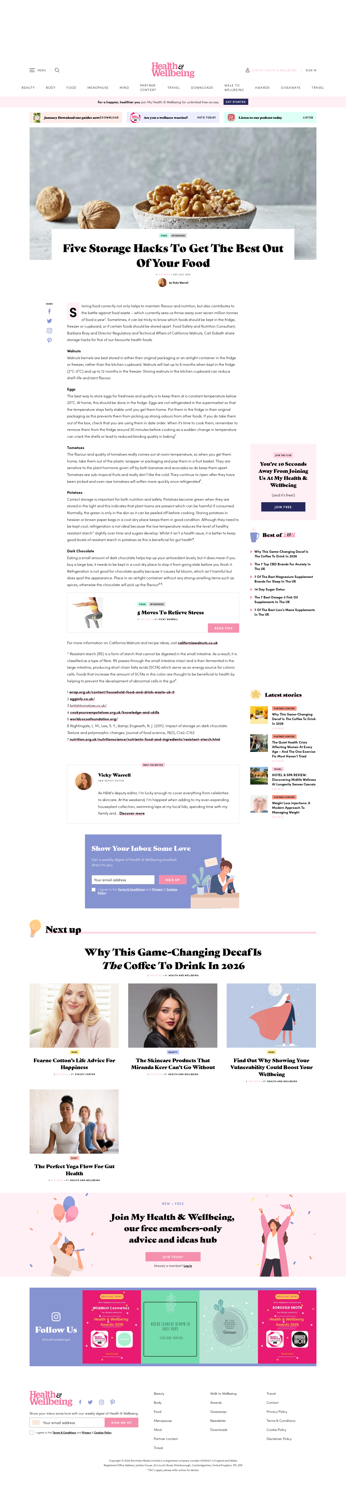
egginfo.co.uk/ (82, 700)
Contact (273, 1410)
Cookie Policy (276, 1438)
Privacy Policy (277, 1419)
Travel (173, 88)
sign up (172, 881)
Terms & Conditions (132, 891)
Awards (262, 88)
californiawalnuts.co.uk (198, 644)
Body (51, 88)
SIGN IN (311, 71)
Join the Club (283, 456)
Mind (124, 88)
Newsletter (218, 1429)
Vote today (206, 119)
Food (71, 88)
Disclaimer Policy (279, 1447)
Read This (223, 629)
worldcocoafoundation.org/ (94, 720)
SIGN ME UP (121, 1431)
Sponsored (178, 237)
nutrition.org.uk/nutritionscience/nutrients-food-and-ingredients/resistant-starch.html (146, 740)
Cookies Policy (102, 1441)
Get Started (236, 103)
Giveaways (291, 88)
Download (110, 119)
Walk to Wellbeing (234, 88)
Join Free (283, 510)
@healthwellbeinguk (57, 1349)
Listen (308, 119)
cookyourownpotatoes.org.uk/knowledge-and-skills (115, 713)
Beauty (28, 88)
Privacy (158, 891)
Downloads (202, 88)
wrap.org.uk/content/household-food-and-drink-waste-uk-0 (122, 693)
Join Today (173, 1266)
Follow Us (58, 1337)
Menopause (98, 88)
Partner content (148, 88)
